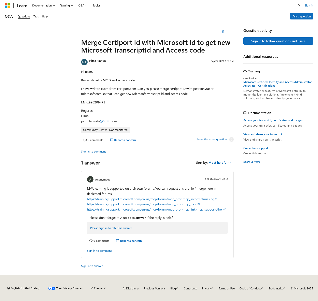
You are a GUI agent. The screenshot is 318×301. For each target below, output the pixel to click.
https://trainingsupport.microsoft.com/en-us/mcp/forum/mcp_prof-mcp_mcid (142, 204)
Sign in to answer (92, 266)
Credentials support (255, 148)
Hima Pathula (97, 60)
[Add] (223, 31)
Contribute (190, 288)
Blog (173, 288)
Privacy (206, 288)
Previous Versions (154, 288)
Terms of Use (227, 288)
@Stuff (105, 121)
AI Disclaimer (131, 288)
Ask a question (301, 16)
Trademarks (276, 288)
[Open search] (299, 5)
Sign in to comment (93, 151)
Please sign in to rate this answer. (111, 228)
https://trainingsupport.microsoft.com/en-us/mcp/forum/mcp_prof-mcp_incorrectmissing (150, 199)
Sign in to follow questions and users (278, 41)
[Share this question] (230, 31)
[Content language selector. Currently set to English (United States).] (23, 288)
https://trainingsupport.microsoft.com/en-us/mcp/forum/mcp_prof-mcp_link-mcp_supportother (155, 209)
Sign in (309, 5)
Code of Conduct (250, 288)
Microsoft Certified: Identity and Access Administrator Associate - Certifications (277, 83)
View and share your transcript (262, 134)
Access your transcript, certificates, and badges (273, 120)
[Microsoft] (7, 5)
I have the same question (211, 139)
